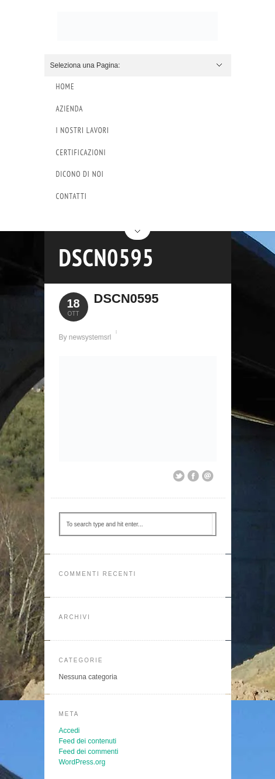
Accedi (69, 730)
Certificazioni (81, 153)
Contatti (71, 196)
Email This (208, 476)
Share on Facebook (193, 476)
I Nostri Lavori (83, 130)
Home (65, 87)
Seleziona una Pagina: (85, 65)
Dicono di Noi (80, 174)
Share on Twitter (179, 476)
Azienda (69, 109)
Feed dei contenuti (88, 741)
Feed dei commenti (89, 751)
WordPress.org (82, 762)
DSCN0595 (106, 257)
